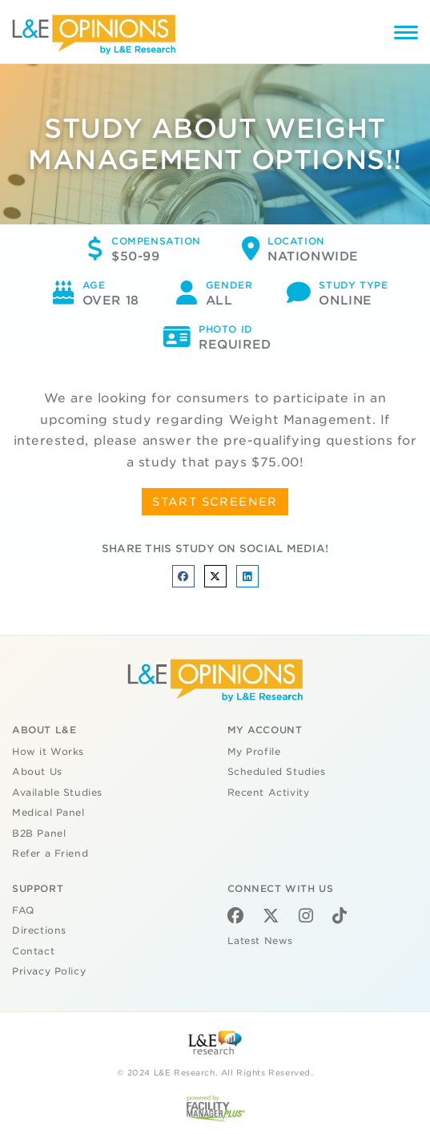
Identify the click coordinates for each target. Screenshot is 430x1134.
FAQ (23, 910)
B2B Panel (39, 833)
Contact (33, 951)
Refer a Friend (50, 853)
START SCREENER (215, 501)
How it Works (48, 751)
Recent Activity (268, 792)
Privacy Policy (49, 971)
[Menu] (406, 34)
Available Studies (57, 792)
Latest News (260, 940)
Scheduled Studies (276, 771)
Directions (39, 930)
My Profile (254, 751)
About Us (37, 771)
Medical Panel (48, 812)
